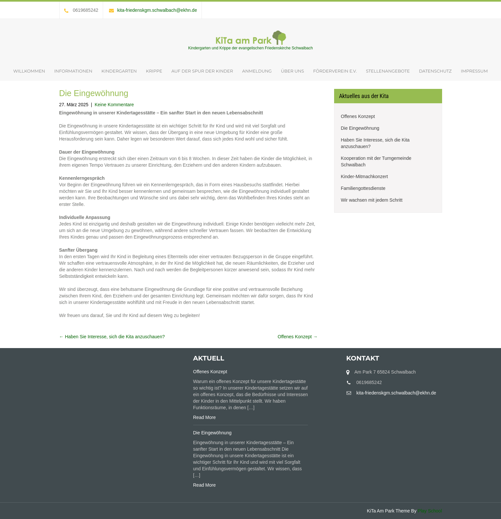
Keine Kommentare (114, 104)
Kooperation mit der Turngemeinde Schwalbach (376, 161)
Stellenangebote (388, 71)
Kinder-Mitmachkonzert (364, 176)
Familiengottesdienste (363, 188)
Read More (204, 417)
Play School (430, 510)
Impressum (474, 71)
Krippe (154, 71)
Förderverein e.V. (335, 71)
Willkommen (29, 71)
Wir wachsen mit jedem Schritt (372, 200)
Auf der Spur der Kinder (202, 71)
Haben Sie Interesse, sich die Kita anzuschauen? (112, 336)
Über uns (292, 71)
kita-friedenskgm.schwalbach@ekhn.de (153, 10)
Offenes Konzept (298, 336)
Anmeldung (257, 71)
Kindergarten (119, 71)
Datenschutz (435, 71)
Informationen (73, 71)
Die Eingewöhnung (360, 128)
